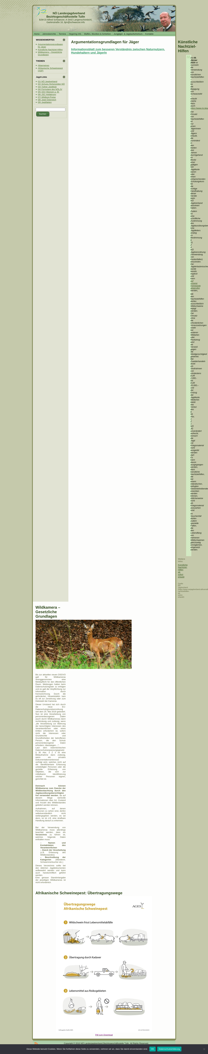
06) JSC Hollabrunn (47, 94)
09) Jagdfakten (45, 102)
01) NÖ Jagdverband (47, 81)
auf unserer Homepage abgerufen (196, 284)
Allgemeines (43, 65)
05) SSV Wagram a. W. (48, 92)
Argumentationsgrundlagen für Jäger (105, 42)
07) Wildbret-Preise (47, 97)
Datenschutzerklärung (169, 1049)
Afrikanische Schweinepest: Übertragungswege (79, 893)
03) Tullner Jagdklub (47, 87)
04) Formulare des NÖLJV (50, 89)
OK (152, 1049)
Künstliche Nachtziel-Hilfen (50, 49)
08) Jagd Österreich (47, 100)
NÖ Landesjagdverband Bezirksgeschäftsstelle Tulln (65, 15)
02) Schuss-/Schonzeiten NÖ (51, 84)
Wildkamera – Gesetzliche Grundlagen (48, 611)
